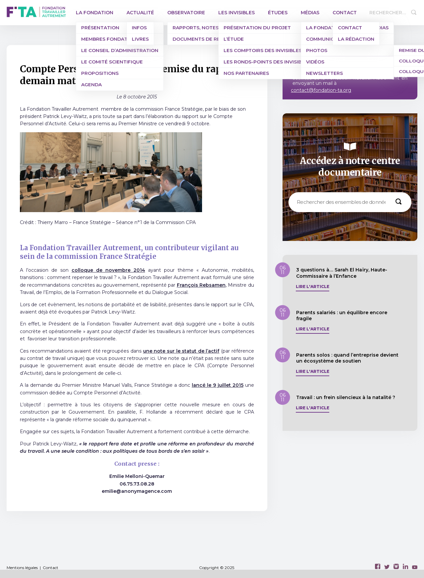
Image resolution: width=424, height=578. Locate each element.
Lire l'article (312, 286)
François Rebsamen (201, 285)
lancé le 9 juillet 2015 (217, 385)
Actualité (140, 13)
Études (278, 13)
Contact (345, 13)
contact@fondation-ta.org (321, 90)
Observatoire (186, 13)
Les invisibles (236, 13)
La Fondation (94, 13)
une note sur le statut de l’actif (181, 351)
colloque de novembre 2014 (108, 270)
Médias (310, 13)
